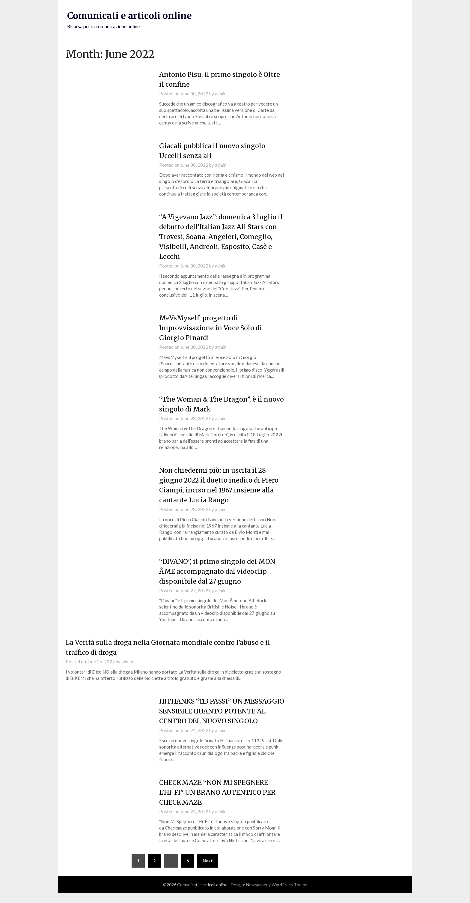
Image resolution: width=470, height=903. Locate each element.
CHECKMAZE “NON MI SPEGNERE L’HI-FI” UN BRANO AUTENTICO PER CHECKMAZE (219, 802)
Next (208, 870)
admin (221, 93)
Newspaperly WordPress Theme (276, 894)
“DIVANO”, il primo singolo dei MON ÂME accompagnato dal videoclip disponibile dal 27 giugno (218, 571)
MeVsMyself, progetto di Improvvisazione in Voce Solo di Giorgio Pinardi (211, 327)
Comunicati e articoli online (130, 15)
